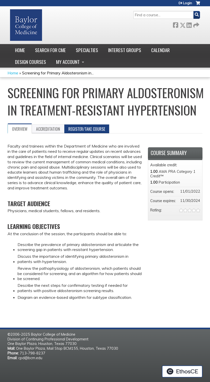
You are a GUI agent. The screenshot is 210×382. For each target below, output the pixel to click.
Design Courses (30, 61)
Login (187, 3)
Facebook (175, 24)
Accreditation (48, 129)
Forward (195, 24)
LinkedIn (188, 24)
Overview (20, 129)
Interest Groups (124, 50)
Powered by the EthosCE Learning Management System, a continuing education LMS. (182, 371)
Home (20, 50)
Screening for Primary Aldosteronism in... (58, 72)
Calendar (160, 50)
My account (68, 61)
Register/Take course (86, 129)
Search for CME (50, 50)
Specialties (87, 50)
